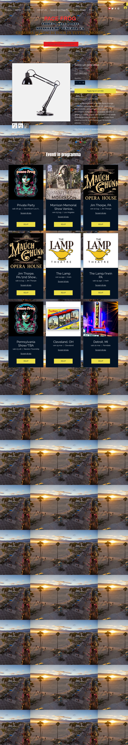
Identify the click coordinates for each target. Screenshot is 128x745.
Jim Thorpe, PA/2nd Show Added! (26, 275)
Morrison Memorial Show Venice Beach (63, 207)
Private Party (26, 205)
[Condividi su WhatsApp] (85, 142)
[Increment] (83, 83)
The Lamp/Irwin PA (100, 275)
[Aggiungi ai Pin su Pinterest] (80, 142)
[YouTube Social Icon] (109, 8)
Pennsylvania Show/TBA (26, 343)
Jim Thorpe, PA (100, 205)
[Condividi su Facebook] (76, 142)
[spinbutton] (80, 83)
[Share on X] (89, 142)
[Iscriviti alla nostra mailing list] (61, 44)
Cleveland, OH (63, 342)
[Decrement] (76, 83)
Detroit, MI (100, 342)
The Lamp (63, 273)
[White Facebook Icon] (115, 8)
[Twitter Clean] (112, 8)
